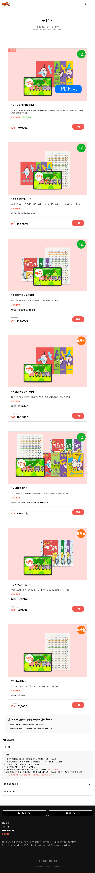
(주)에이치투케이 (7, 842)
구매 (78, 126)
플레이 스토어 (23, 813)
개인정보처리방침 (8, 830)
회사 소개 (5, 823)
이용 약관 (5, 827)
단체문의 (5, 834)
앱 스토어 (70, 813)
